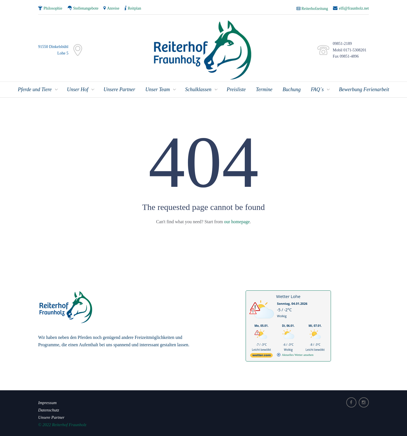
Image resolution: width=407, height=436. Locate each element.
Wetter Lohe (288, 296)
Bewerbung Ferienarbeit (364, 89)
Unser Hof (77, 89)
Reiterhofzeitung (315, 8)
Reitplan (134, 8)
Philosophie (53, 8)
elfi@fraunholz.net (354, 8)
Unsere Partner (119, 89)
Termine (264, 89)
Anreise (113, 8)
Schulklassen (198, 89)
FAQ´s (317, 89)
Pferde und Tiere (35, 89)
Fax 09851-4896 (345, 56)
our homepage (237, 221)
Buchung (292, 89)
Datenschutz (48, 410)
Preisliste (236, 89)
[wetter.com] (261, 356)
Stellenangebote (85, 8)
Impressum (47, 402)
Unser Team (157, 89)
